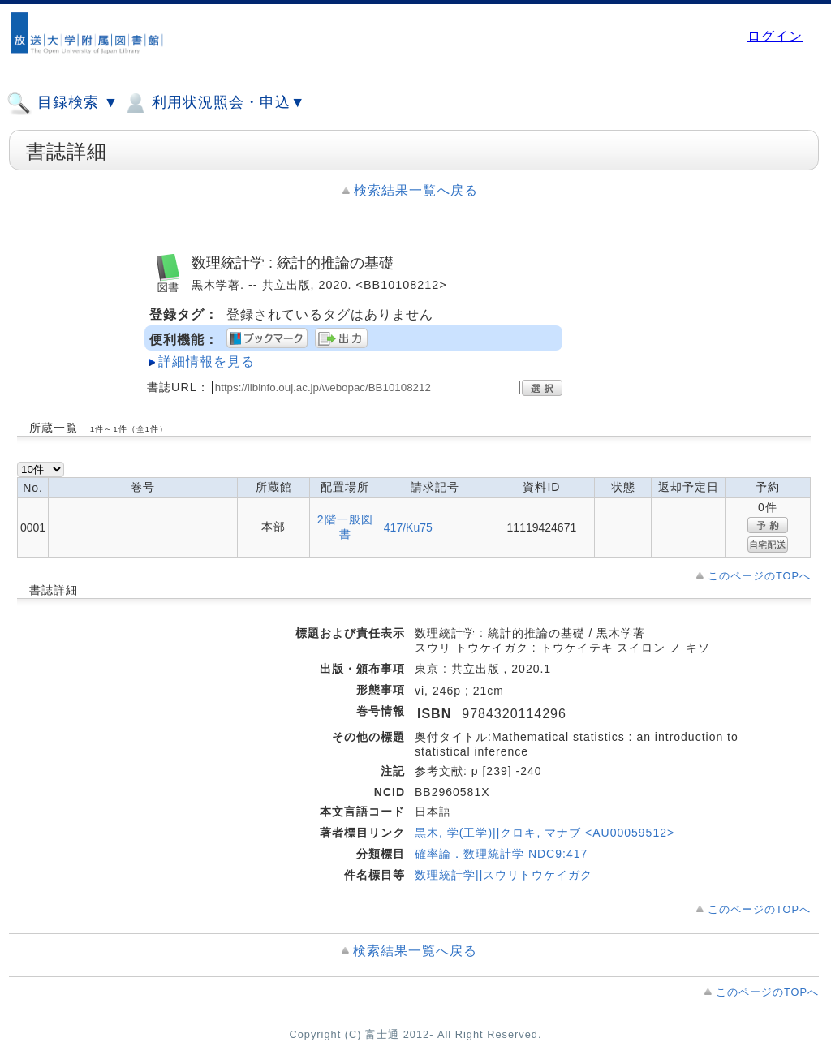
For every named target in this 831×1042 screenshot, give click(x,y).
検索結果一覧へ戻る (416, 190)
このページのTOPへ (759, 576)
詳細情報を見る (206, 361)
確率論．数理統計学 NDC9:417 (501, 853)
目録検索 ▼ (62, 103)
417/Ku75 (408, 527)
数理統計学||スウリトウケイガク (503, 874)
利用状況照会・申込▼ (214, 103)
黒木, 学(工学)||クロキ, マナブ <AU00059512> (544, 832)
